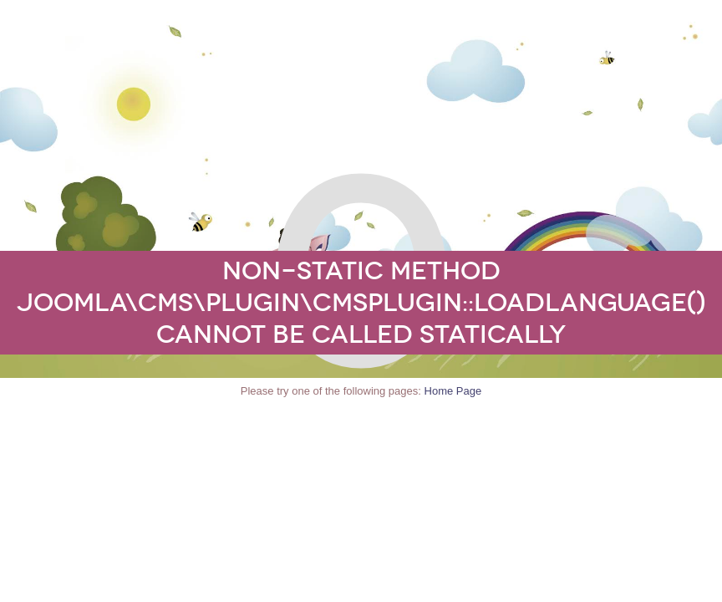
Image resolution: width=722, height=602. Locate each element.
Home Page (453, 391)
